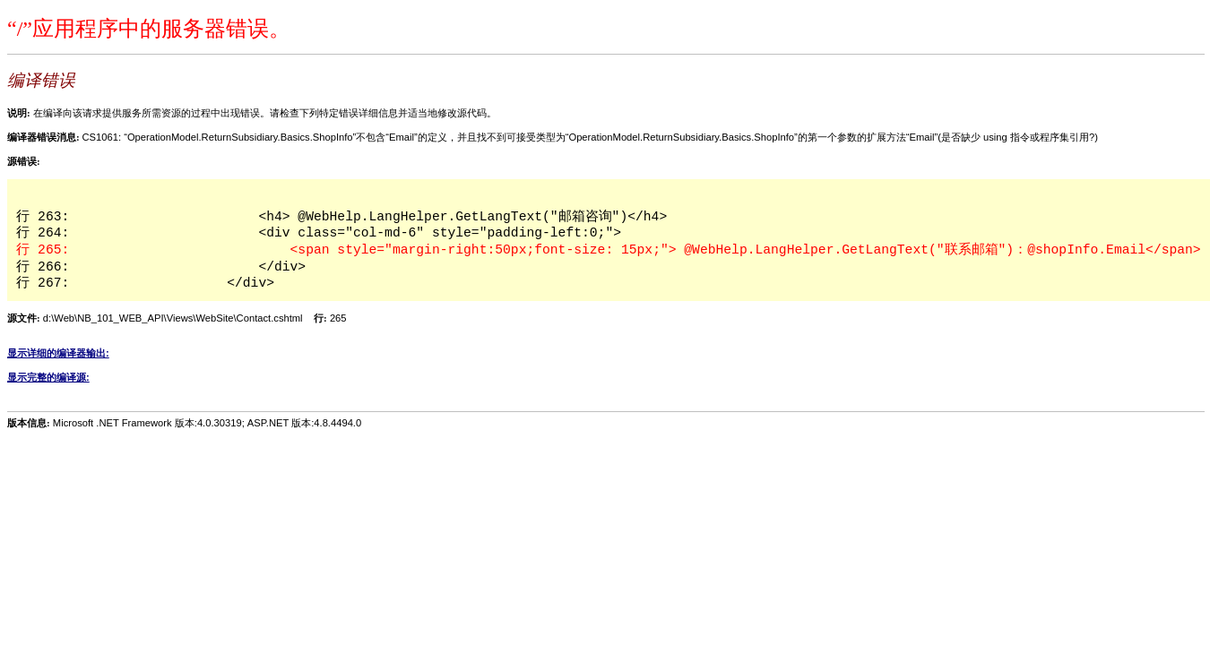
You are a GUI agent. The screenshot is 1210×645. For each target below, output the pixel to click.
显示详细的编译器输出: (58, 353)
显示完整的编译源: (48, 377)
